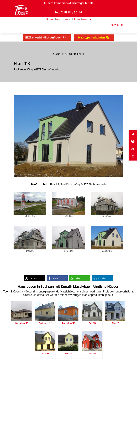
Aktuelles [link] (86, 19)
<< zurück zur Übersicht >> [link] (68, 53)
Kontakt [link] (77, 19)
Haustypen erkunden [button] (91, 37)
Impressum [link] (63, 367)
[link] (21, 15)
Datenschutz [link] (50, 367)
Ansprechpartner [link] (64, 19)
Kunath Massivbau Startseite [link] (28, 367)
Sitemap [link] (75, 367)
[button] (113, 25)
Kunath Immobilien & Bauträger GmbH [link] (68, 3)
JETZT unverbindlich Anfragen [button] (43, 37)
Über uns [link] (50, 19)
